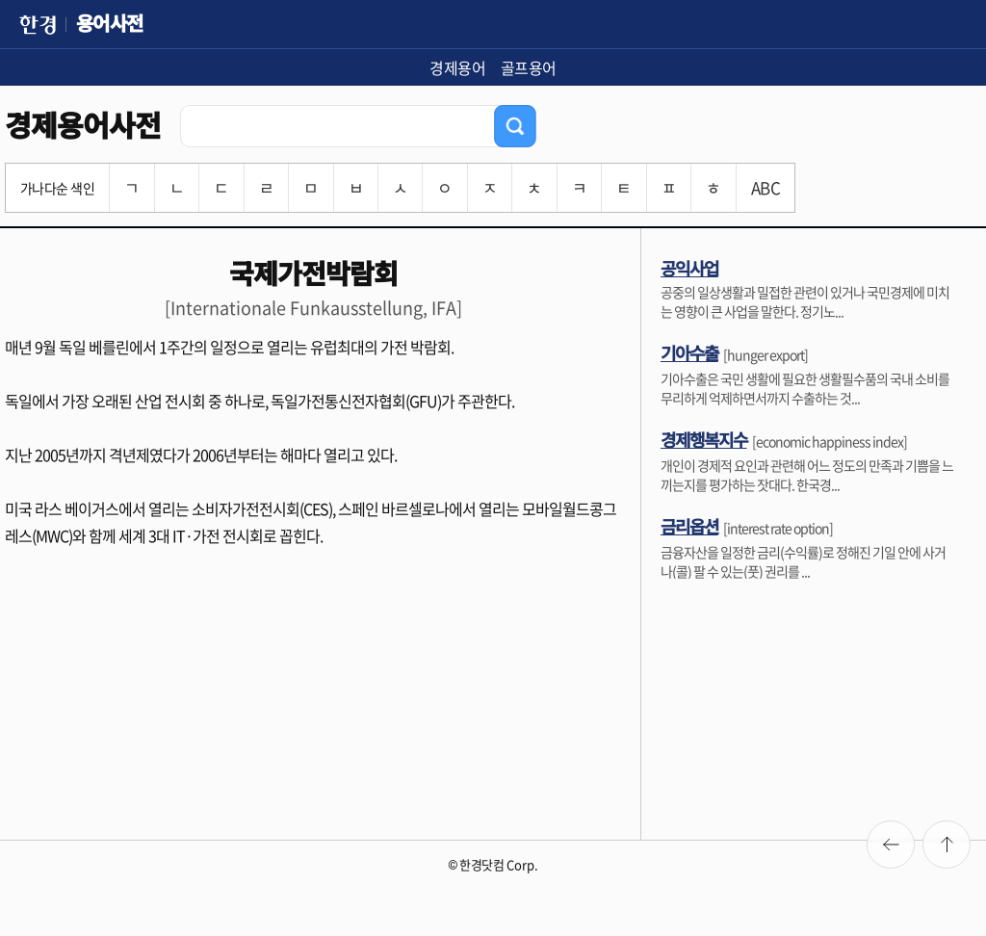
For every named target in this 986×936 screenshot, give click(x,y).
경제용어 (457, 67)
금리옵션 (689, 525)
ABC (765, 187)
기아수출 (689, 352)
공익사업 (689, 267)
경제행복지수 (704, 439)
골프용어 (529, 67)
